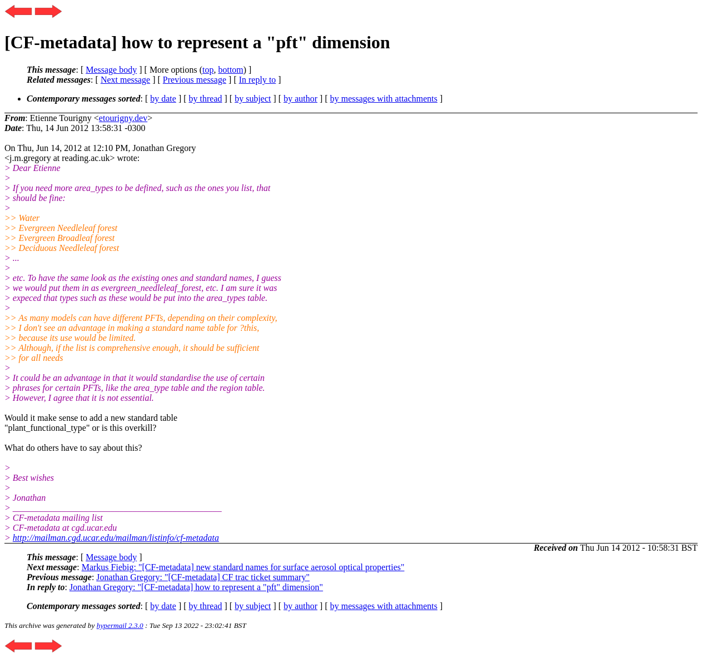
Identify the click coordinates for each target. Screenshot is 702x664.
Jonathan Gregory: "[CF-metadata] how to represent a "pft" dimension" (196, 587)
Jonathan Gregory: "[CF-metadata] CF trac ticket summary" (203, 577)
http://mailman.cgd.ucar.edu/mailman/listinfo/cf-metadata (116, 537)
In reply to (257, 79)
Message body (111, 69)
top (207, 69)
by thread (205, 98)
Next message (125, 79)
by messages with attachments (383, 98)
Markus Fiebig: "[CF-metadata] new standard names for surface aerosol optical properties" (243, 567)
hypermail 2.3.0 (120, 625)
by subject (253, 98)
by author (300, 98)
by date (163, 98)
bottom (230, 69)
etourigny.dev (123, 118)
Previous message (194, 79)
